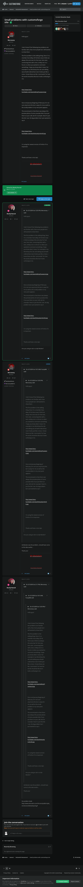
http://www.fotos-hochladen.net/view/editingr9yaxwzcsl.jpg (36, 451)
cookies (37, 881)
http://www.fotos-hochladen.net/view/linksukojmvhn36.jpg (36, 502)
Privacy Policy (6, 873)
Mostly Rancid (11, 214)
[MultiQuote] (22, 358)
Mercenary (11, 40)
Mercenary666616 (10, 51)
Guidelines (23, 881)
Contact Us (15, 873)
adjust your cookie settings (27, 883)
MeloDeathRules (10, 49)
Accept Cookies (63, 881)
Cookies (22, 873)
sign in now (39, 824)
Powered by (72, 873)
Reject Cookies (75, 881)
